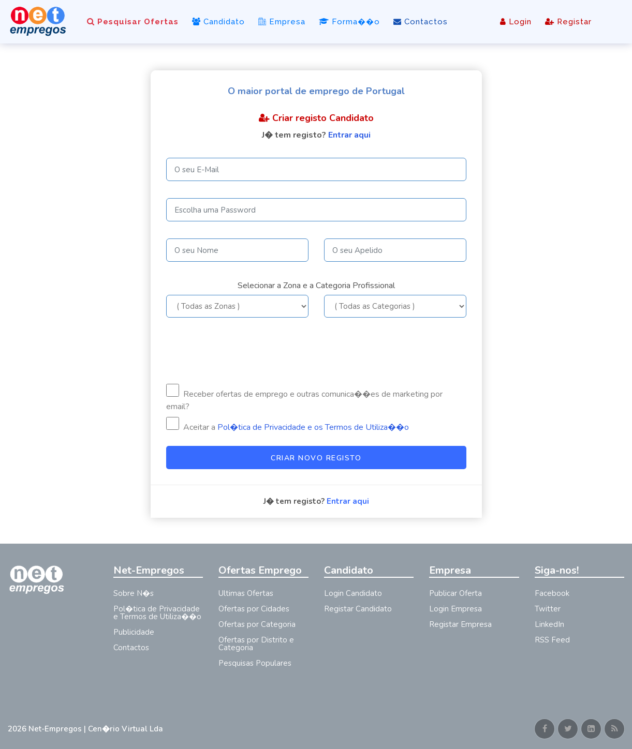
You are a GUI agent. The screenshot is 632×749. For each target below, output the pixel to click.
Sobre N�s (133, 593)
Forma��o (349, 21)
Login (516, 21)
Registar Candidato (358, 609)
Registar (568, 21)
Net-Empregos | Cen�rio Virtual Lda (95, 729)
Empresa (281, 21)
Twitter (548, 609)
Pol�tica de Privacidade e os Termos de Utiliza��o (313, 427)
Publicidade (133, 632)
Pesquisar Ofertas (133, 21)
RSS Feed (552, 640)
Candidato (218, 21)
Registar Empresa (460, 624)
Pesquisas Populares (254, 663)
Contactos (420, 21)
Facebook (552, 593)
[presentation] (245, 351)
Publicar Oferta (455, 593)
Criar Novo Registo (316, 458)
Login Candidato (353, 593)
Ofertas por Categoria (257, 624)
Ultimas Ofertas (245, 593)
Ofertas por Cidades (253, 609)
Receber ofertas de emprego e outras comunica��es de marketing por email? (304, 398)
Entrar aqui (349, 135)
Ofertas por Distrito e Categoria (256, 644)
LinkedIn (549, 624)
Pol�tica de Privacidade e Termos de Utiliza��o (157, 613)
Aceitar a (287, 425)
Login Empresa (455, 609)
